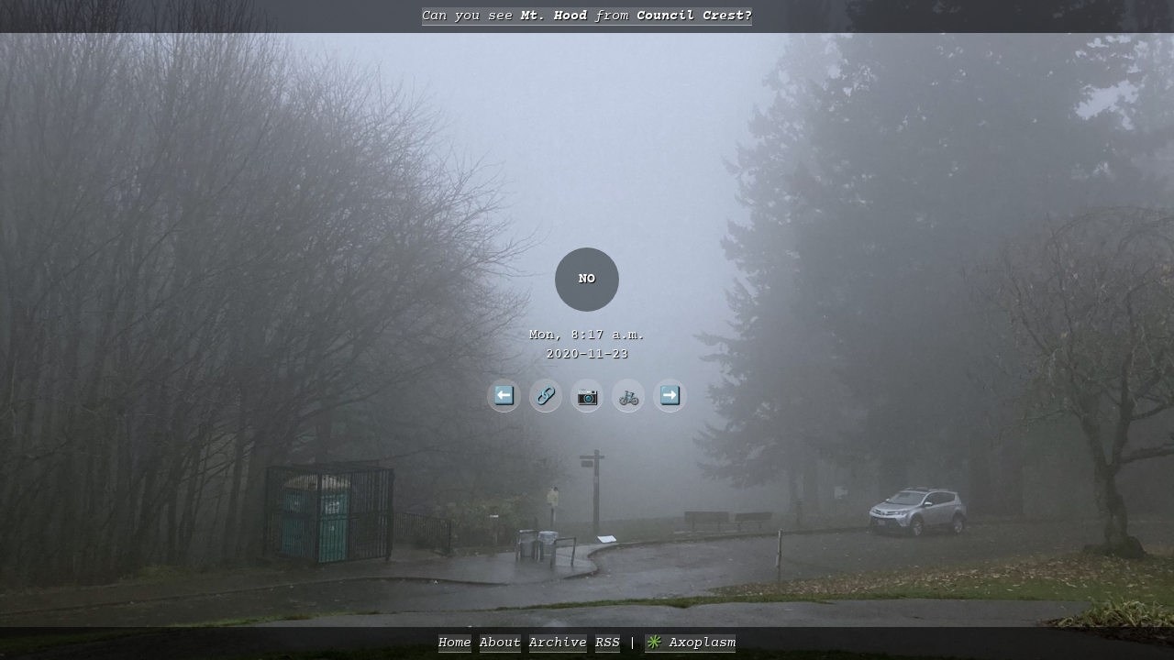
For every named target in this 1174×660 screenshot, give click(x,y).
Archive (558, 643)
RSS (607, 643)
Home (454, 643)
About (500, 643)
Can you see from (587, 16)
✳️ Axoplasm (690, 643)
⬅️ (504, 395)
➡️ (670, 395)
